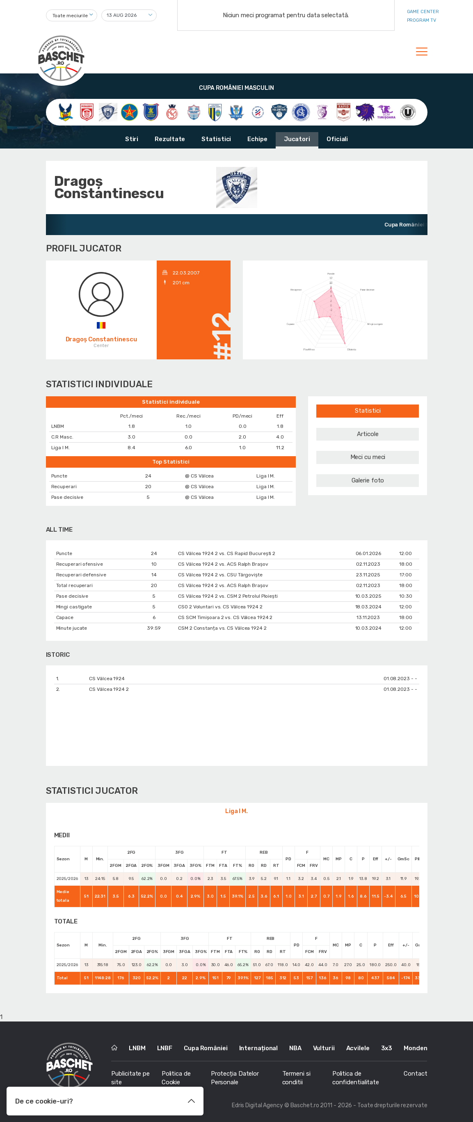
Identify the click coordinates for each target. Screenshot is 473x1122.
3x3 (387, 1048)
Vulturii (324, 1048)
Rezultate (170, 139)
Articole (367, 434)
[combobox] (71, 15)
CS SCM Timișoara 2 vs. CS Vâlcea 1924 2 (225, 617)
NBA (295, 1048)
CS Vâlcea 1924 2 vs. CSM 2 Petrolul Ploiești (228, 596)
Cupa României (206, 1048)
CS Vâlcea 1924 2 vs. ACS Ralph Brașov (223, 564)
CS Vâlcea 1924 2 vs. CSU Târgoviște (220, 575)
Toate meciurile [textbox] (70, 15)
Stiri (132, 139)
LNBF (165, 1048)
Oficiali (337, 139)
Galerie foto (368, 480)
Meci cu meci (368, 457)
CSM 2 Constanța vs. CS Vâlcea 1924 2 (222, 628)
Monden (415, 1048)
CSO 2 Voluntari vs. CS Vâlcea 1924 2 (220, 607)
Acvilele (358, 1048)
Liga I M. (236, 811)
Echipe (257, 139)
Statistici (216, 139)
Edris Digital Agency (257, 1105)
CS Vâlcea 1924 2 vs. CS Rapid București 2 (226, 553)
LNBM (137, 1048)
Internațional (258, 1048)
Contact (415, 1073)
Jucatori (297, 139)
